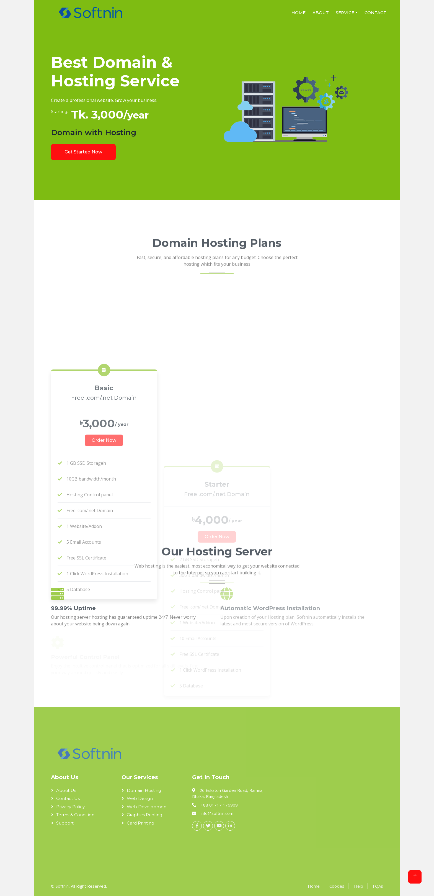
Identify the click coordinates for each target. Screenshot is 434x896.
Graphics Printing (144, 814)
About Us (66, 790)
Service (345, 12)
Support (65, 823)
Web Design (140, 798)
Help (358, 886)
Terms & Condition (75, 814)
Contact (375, 12)
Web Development (147, 806)
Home (298, 12)
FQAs (378, 886)
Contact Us (68, 798)
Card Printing (140, 823)
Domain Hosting (144, 790)
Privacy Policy (70, 806)
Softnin (62, 886)
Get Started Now (83, 152)
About (320, 12)
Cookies (336, 886)
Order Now (104, 563)
